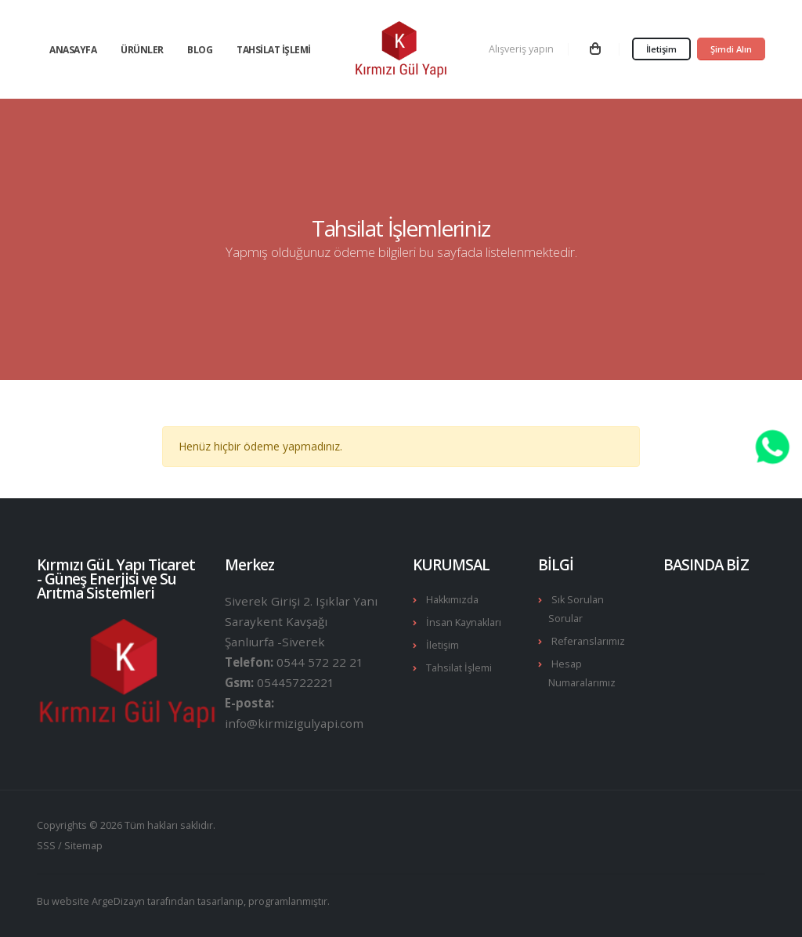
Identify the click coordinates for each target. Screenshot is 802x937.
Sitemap (83, 845)
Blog (199, 49)
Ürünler (142, 49)
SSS (46, 845)
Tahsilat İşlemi (274, 49)
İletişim (661, 49)
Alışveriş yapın (521, 49)
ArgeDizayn (118, 901)
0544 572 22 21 (319, 662)
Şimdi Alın (731, 49)
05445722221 (295, 682)
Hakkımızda (452, 599)
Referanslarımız (588, 641)
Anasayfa (72, 49)
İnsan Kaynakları (463, 622)
